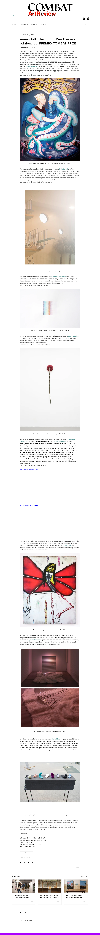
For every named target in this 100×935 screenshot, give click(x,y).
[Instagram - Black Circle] (88, 18)
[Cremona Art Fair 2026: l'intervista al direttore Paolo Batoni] (23, 886)
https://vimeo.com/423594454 (29, 505)
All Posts (14, 24)
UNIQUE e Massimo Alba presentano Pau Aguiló (74, 896)
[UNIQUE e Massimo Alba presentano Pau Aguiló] (76, 886)
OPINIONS (43, 24)
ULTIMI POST (34, 24)
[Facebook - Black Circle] (84, 18)
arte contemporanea (26, 853)
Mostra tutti (84, 876)
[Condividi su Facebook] (20, 862)
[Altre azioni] (79, 35)
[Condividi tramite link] (32, 862)
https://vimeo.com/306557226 (29, 470)
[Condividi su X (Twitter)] (24, 862)
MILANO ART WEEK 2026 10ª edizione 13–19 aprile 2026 (49, 896)
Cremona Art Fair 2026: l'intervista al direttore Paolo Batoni (22, 896)
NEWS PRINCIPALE (23, 24)
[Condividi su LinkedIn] (28, 862)
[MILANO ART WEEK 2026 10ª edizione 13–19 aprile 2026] (49, 886)
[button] (14, 15)
